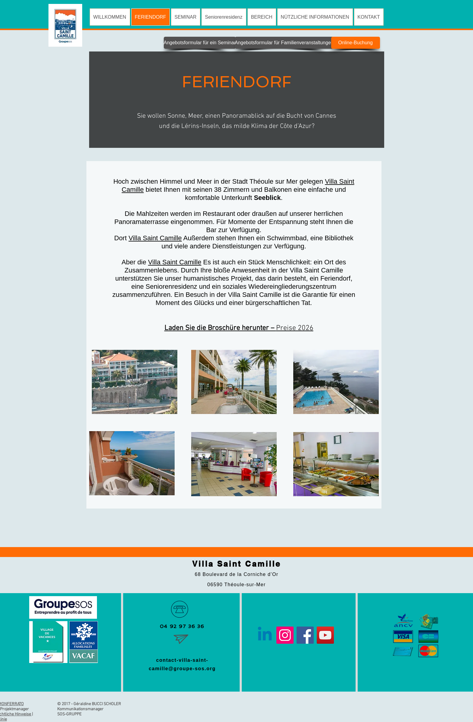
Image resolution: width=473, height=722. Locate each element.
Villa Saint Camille (155, 238)
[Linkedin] (264, 635)
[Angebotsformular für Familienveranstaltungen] (284, 43)
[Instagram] (285, 635)
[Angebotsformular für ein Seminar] (200, 43)
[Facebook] (305, 635)
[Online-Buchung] (355, 43)
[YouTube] (325, 635)
